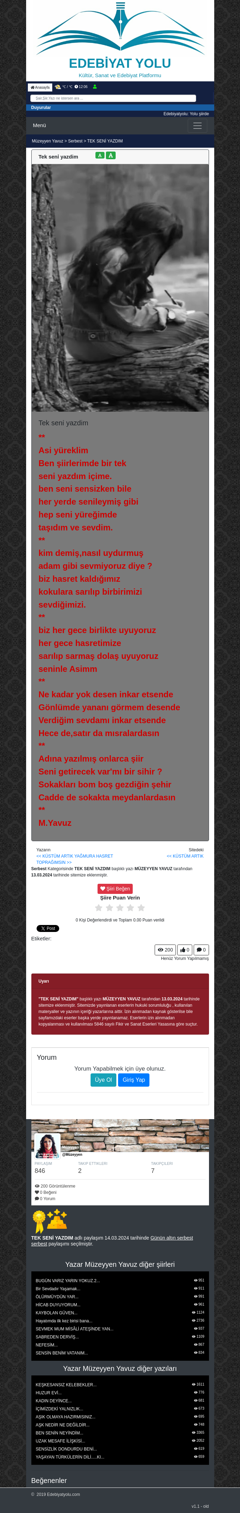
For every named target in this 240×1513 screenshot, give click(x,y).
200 (165, 950)
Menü (39, 125)
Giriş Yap (134, 1080)
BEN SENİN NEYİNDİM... (60, 1433)
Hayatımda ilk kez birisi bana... (64, 1321)
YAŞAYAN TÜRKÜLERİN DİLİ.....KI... (70, 1457)
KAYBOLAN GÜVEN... (57, 1312)
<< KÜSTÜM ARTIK (55, 856)
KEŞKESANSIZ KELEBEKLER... (66, 1384)
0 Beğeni (46, 1192)
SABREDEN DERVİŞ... (57, 1337)
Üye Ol (103, 1080)
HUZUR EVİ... (49, 1392)
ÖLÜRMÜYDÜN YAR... (57, 1296)
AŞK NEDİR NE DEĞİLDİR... (63, 1425)
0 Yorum (45, 1198)
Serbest (75, 141)
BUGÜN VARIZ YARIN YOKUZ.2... (68, 1280)
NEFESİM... (47, 1345)
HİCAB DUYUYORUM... (58, 1304)
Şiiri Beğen (115, 888)
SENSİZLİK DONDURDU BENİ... (66, 1449)
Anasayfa (40, 87)
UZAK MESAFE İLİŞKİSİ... (60, 1441)
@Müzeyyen (72, 1154)
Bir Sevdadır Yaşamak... (58, 1288)
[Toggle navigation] (197, 126)
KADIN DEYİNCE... (54, 1400)
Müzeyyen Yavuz (48, 141)
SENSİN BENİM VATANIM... (62, 1353)
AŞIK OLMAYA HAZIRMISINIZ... (66, 1417)
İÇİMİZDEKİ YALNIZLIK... (59, 1408)
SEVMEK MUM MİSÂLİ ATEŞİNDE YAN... (75, 1329)
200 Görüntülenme (55, 1186)
